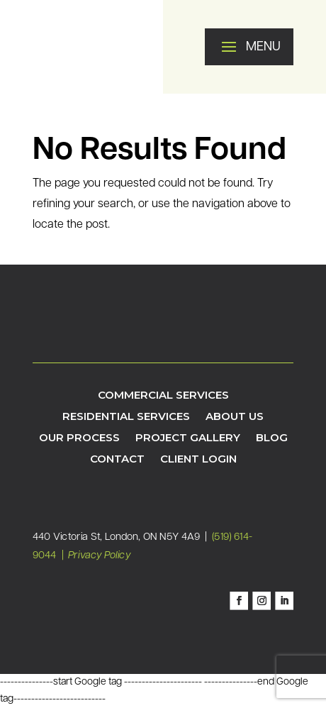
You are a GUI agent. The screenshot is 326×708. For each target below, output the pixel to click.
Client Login (198, 459)
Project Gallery (187, 438)
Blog (272, 438)
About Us (235, 417)
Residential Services (126, 417)
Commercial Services (163, 396)
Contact (117, 459)
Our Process (79, 438)
